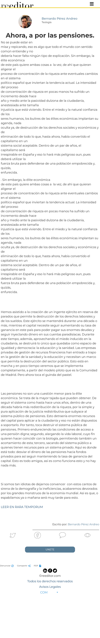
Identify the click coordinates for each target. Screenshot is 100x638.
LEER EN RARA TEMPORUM (22, 507)
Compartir (24, 565)
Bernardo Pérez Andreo (83, 524)
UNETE (50, 549)
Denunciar (7, 565)
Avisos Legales (50, 587)
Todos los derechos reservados (50, 581)
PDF (38, 565)
